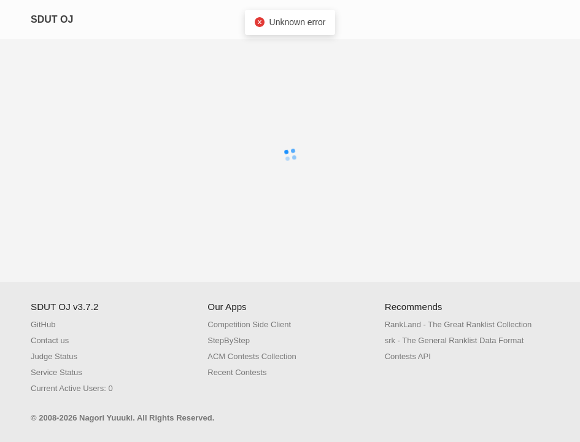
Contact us (50, 340)
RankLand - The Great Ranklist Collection (458, 324)
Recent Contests (236, 372)
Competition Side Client (249, 324)
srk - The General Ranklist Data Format (454, 340)
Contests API (408, 356)
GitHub (43, 324)
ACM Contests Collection (251, 356)
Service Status (56, 372)
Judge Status (54, 356)
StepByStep (228, 340)
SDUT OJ (52, 19)
